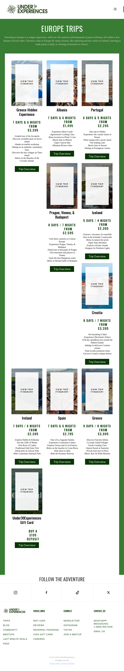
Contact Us (99, 610)
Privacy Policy (55, 663)
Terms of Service (68, 663)
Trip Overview (26, 169)
